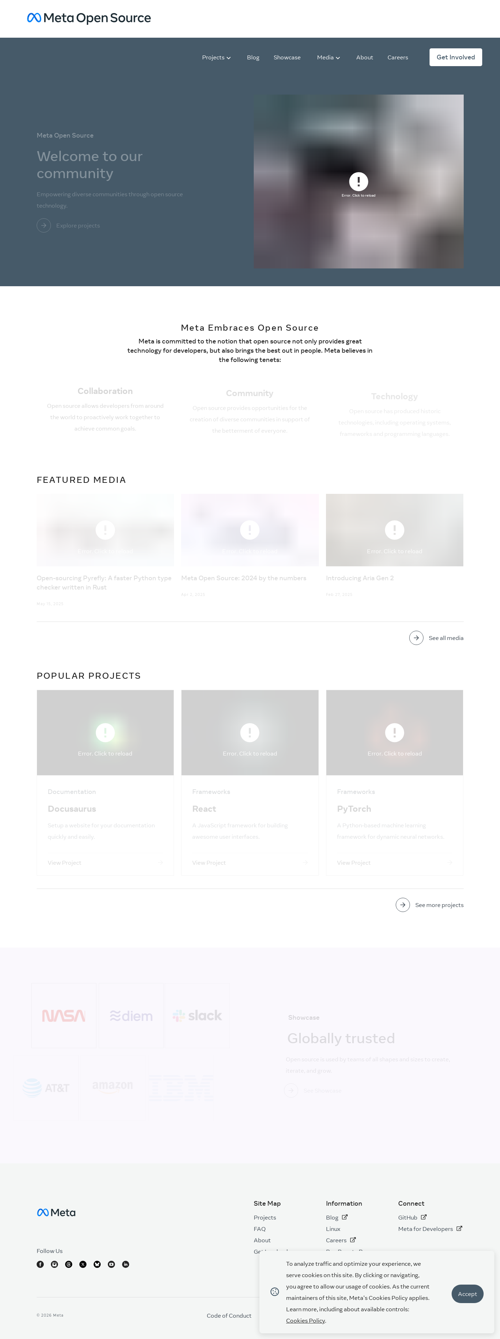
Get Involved (456, 57)
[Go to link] (121, 225)
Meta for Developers (430, 1228)
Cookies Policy (305, 1320)
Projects (265, 1217)
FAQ (260, 1228)
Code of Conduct (229, 1315)
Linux (333, 1228)
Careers (341, 1240)
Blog (337, 1217)
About (262, 1240)
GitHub (412, 1217)
